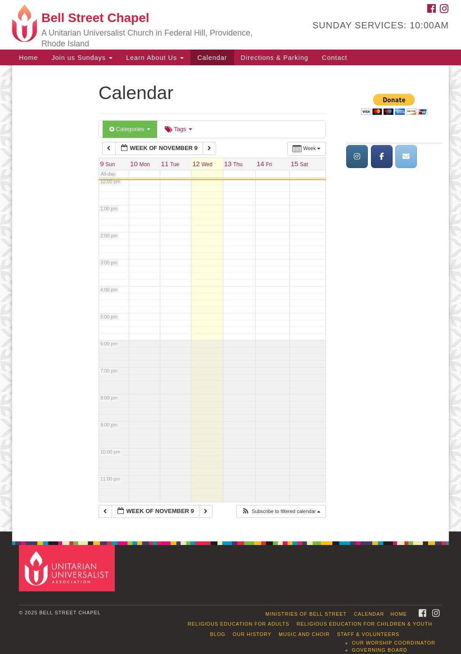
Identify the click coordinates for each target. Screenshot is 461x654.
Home (28, 57)
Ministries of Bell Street (306, 614)
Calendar (212, 57)
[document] (230, 298)
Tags (178, 129)
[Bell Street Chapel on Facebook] (382, 156)
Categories (129, 129)
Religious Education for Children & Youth (364, 624)
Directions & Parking (274, 57)
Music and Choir (304, 634)
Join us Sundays (82, 57)
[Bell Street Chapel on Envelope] (406, 156)
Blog (218, 634)
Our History (252, 634)
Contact (335, 57)
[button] (281, 511)
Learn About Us (155, 57)
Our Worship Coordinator (393, 642)
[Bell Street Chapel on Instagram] (357, 156)
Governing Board (379, 650)
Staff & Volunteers (368, 634)
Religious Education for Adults (238, 624)
